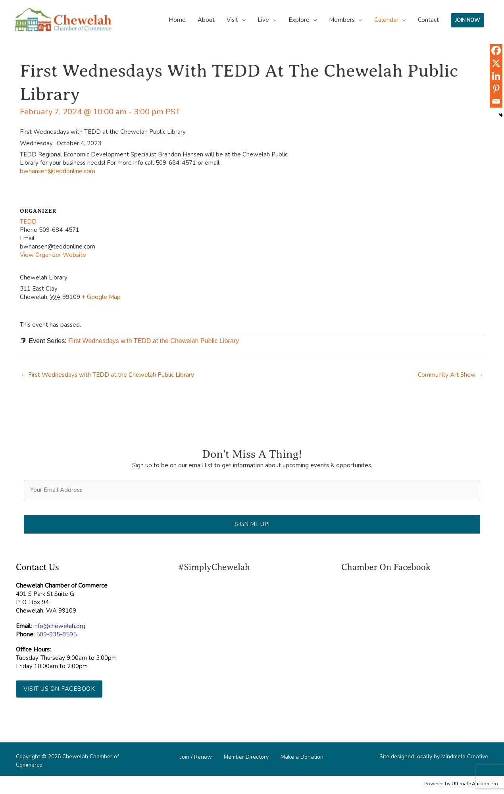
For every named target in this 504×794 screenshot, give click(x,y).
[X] (496, 63)
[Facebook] (496, 50)
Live (263, 20)
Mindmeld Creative (464, 756)
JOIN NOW (467, 20)
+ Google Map (101, 297)
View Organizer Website (53, 255)
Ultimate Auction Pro (475, 784)
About (206, 20)
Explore (299, 20)
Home (177, 20)
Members (342, 20)
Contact (428, 20)
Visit (232, 20)
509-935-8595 (56, 634)
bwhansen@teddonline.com (57, 171)
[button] (59, 689)
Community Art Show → (450, 375)
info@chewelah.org (59, 626)
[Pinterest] (496, 88)
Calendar (386, 20)
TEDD (28, 221)
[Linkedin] (496, 75)
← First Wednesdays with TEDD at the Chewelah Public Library (107, 375)
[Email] (496, 101)
